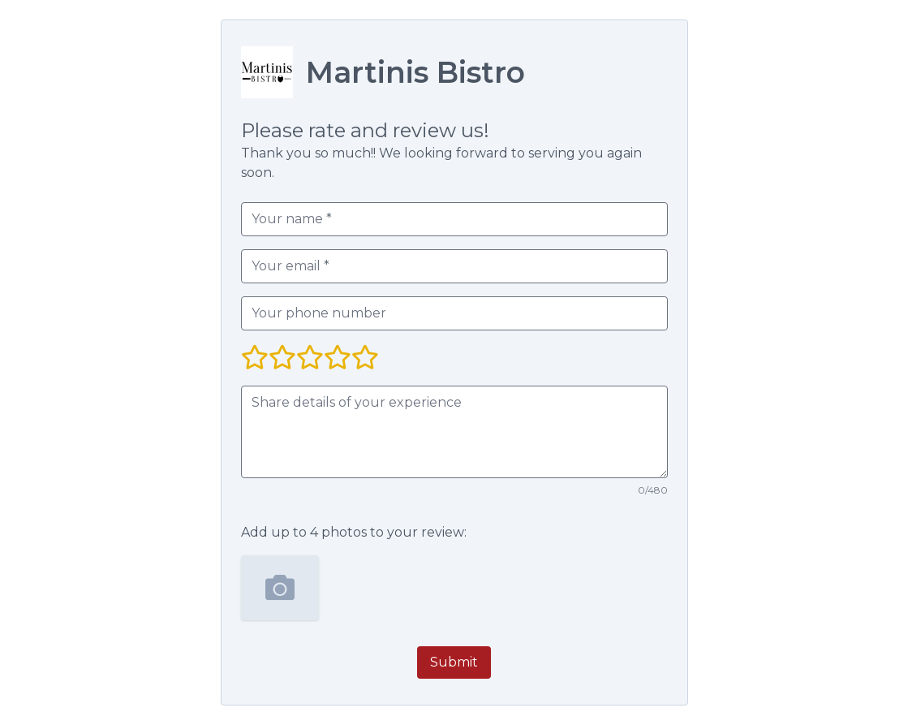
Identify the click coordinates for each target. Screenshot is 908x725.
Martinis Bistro (415, 72)
